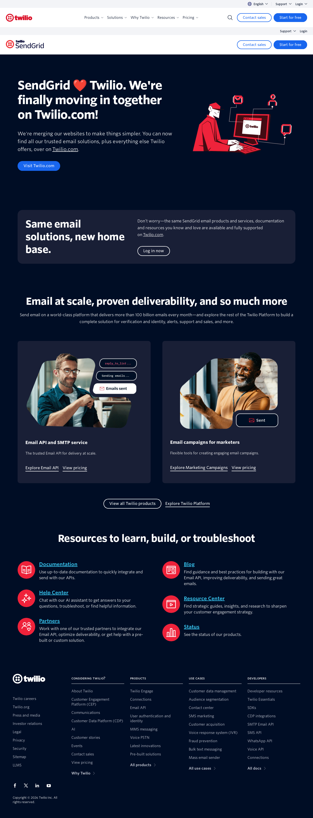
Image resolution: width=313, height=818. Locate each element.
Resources (168, 18)
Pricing (190, 18)
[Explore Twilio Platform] (187, 503)
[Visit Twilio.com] (39, 166)
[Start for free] (290, 17)
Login (301, 4)
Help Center (53, 593)
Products (93, 18)
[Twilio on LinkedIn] (39, 785)
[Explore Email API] (42, 468)
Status (192, 627)
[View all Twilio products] (132, 504)
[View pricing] (75, 468)
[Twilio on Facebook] (16, 785)
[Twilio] (19, 17)
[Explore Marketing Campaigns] (199, 467)
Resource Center (204, 598)
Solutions (117, 18)
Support (283, 4)
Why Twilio (142, 18)
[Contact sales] (254, 17)
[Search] (230, 17)
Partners (49, 621)
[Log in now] (153, 251)
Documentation (58, 564)
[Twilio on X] (27, 785)
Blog (189, 564)
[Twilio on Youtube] (50, 785)
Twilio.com (65, 149)
